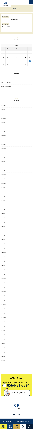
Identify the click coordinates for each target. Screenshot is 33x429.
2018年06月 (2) (3, 278)
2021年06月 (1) (3, 187)
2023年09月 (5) (3, 148)
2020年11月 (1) (3, 209)
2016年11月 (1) (3, 347)
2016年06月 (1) (3, 360)
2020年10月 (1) (3, 213)
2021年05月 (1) (3, 191)
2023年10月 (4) (3, 144)
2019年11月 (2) (3, 252)
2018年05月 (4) (3, 282)
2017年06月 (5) (3, 321)
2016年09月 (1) (3, 352)
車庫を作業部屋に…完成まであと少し (7, 86)
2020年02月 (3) (3, 243)
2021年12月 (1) (3, 178)
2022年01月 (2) (3, 174)
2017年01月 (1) (3, 339)
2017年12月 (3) (3, 300)
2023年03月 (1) (3, 161)
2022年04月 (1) (3, 170)
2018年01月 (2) (3, 295)
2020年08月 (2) (3, 222)
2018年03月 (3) (3, 291)
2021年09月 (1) (3, 183)
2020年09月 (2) (3, 217)
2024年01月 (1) (3, 131)
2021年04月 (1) (3, 196)
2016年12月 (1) (3, 343)
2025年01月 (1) (3, 122)
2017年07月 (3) (3, 317)
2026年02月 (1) (3, 105)
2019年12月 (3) (3, 248)
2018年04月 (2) (3, 287)
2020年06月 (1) (3, 226)
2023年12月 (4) (3, 135)
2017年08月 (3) (3, 313)
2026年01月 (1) (3, 109)
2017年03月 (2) (3, 334)
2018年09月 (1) (3, 269)
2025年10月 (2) (3, 118)
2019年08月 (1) (3, 256)
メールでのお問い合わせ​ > (20, 392)
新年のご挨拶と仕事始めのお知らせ (6, 82)
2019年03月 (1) (3, 265)
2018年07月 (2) (3, 274)
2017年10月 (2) (3, 308)
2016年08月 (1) (3, 356)
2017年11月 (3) (3, 304)
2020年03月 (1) (3, 239)
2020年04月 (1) (3, 235)
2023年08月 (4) (3, 152)
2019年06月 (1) (3, 261)
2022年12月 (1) (3, 165)
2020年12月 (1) (3, 204)
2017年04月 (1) (3, 330)
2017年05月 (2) (3, 326)
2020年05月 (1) (3, 230)
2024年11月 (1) (3, 126)
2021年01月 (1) (3, 200)
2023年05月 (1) (3, 157)
